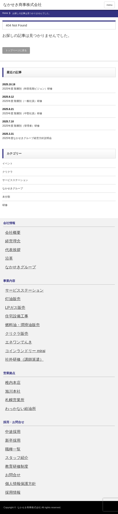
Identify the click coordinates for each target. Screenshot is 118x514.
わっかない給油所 (20, 409)
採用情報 (13, 492)
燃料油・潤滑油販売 (22, 325)
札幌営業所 (14, 400)
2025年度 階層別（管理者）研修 (21, 125)
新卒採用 (13, 440)
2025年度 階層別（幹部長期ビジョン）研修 (27, 88)
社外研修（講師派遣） (24, 359)
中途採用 (13, 432)
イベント (7, 163)
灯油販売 (13, 299)
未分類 (6, 196)
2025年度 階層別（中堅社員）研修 (22, 113)
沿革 (9, 258)
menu (109, 5)
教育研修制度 (16, 466)
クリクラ (7, 171)
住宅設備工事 (16, 316)
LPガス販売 (15, 308)
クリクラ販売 (16, 334)
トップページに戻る (16, 50)
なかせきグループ (12, 188)
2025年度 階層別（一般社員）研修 (22, 101)
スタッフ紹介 (16, 458)
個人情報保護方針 (20, 484)
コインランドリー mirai (25, 351)
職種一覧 (13, 449)
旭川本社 (13, 391)
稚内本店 (13, 383)
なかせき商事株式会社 (29, 507)
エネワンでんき (18, 342)
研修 (4, 205)
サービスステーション (15, 180)
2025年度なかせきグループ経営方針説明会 (27, 138)
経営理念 (13, 241)
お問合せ (13, 475)
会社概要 (13, 232)
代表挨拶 (13, 250)
